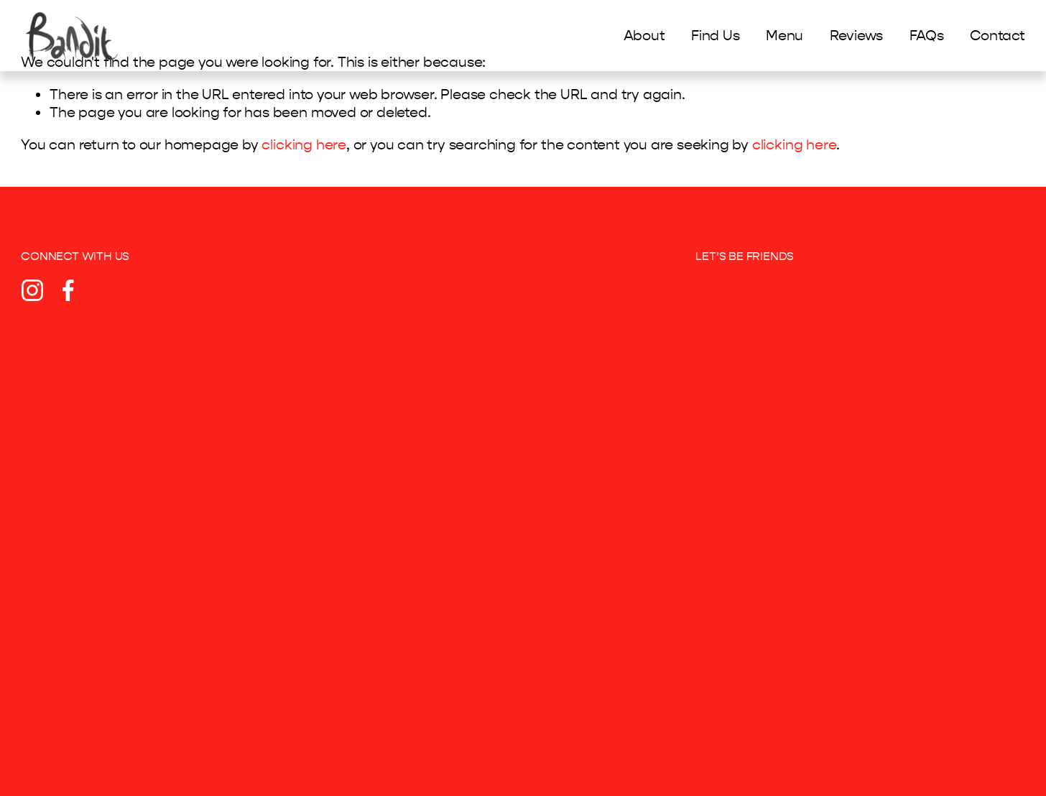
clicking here (304, 144)
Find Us (715, 35)
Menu (784, 35)
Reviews (857, 35)
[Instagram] (32, 290)
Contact (997, 35)
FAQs (927, 35)
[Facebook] (68, 290)
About (644, 35)
